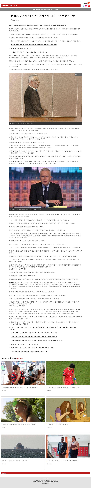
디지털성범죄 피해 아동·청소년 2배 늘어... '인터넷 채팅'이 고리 (30, 52)
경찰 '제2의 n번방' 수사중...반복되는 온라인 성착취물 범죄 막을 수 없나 (32, 348)
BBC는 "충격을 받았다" (15, 56)
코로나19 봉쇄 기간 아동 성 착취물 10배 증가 (24, 344)
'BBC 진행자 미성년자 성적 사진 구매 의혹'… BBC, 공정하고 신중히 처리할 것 (34, 336)
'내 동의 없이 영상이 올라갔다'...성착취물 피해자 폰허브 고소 (29, 352)
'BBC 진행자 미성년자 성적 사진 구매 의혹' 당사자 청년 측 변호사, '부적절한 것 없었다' (37, 340)
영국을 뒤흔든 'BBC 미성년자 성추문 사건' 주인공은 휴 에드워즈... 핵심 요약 (34, 44)
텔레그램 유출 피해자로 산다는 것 (21, 48)
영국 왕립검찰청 (13, 283)
